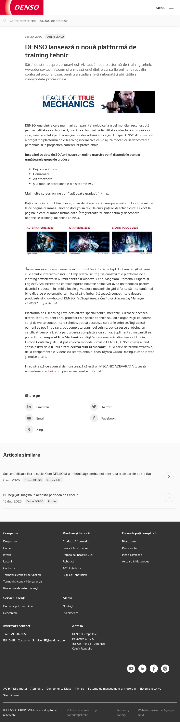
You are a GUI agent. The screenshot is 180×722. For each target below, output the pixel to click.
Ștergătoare (11, 695)
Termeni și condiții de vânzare (22, 575)
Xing (34, 429)
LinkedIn (37, 407)
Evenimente (70, 613)
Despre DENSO (55, 36)
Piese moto (129, 548)
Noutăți (68, 606)
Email (34, 418)
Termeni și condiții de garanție (22, 581)
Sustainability (54, 479)
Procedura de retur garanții (20, 588)
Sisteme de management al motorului (112, 688)
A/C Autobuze (72, 568)
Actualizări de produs (135, 561)
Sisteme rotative (150, 688)
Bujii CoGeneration (75, 575)
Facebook (103, 418)
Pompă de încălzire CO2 (78, 555)
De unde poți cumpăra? (18, 606)
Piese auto (129, 541)
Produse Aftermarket (77, 541)
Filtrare (80, 688)
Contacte (9, 568)
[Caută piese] (90, 20)
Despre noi (10, 541)
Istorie (7, 555)
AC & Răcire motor (15, 688)
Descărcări (10, 613)
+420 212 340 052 (15, 634)
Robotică (68, 561)
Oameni (8, 548)
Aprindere (36, 688)
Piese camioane (132, 555)
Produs (52, 501)
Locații (7, 561)
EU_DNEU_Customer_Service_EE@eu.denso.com (35, 640)
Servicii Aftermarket (76, 548)
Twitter (101, 407)
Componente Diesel (59, 688)
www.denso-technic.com (43, 371)
